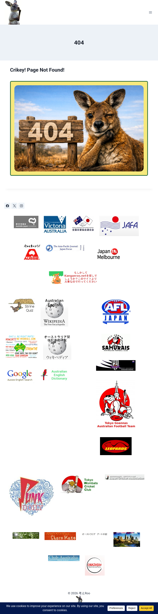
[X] (14, 206)
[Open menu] (150, 12)
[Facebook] (7, 206)
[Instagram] (21, 206)
